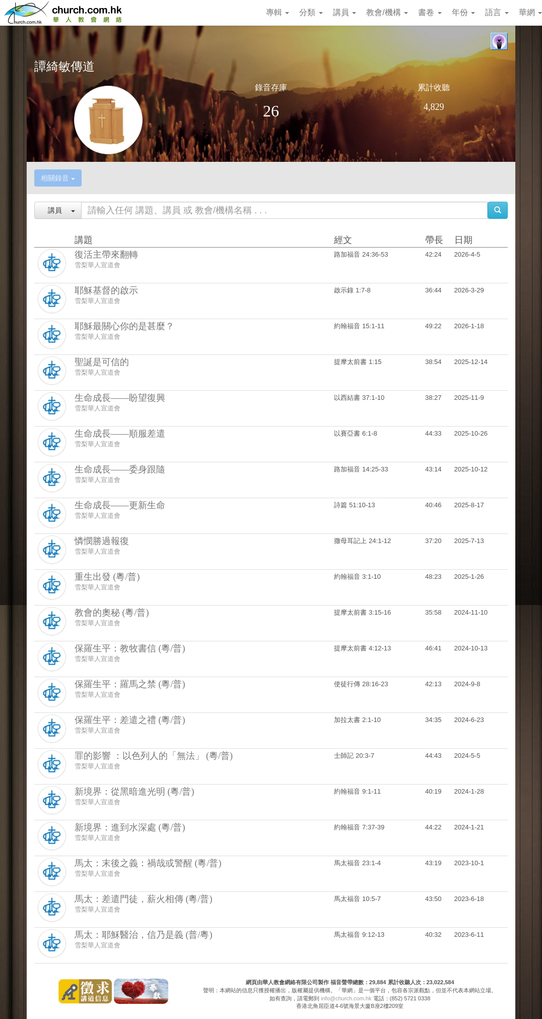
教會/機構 (387, 12)
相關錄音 (58, 178)
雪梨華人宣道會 (97, 265)
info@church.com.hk (346, 998)
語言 (496, 12)
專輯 (277, 12)
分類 (310, 12)
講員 (344, 12)
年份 (463, 12)
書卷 (429, 12)
